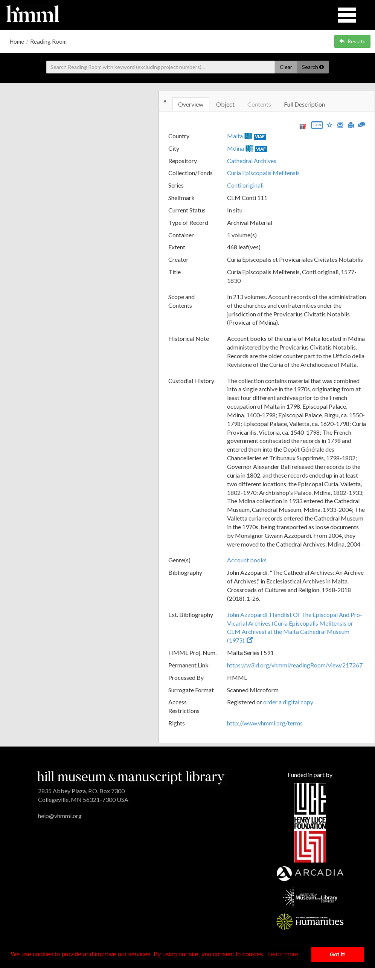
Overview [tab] (190, 104)
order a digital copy (288, 701)
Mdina (235, 148)
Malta (235, 135)
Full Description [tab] (304, 104)
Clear (286, 67)
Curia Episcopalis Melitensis (263, 172)
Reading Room (48, 41)
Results (352, 41)
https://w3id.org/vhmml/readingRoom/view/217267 (295, 665)
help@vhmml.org (60, 815)
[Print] (351, 124)
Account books (247, 559)
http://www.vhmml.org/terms (265, 723)
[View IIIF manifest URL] (302, 126)
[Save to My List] (330, 124)
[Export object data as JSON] (317, 127)
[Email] (340, 124)
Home (16, 41)
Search (313, 67)
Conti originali (245, 185)
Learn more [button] (282, 954)
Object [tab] (225, 104)
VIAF (260, 136)
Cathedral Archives (251, 160)
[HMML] (130, 776)
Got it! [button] (338, 954)
